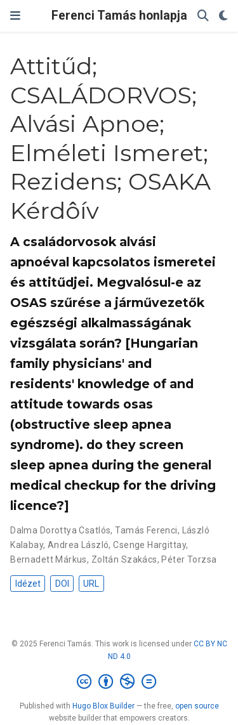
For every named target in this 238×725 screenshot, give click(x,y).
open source (197, 706)
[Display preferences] (223, 16)
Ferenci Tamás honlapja (119, 15)
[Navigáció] (15, 16)
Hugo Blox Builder (103, 706)
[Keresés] (203, 16)
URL (91, 583)
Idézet (28, 583)
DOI (62, 583)
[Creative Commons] (119, 682)
